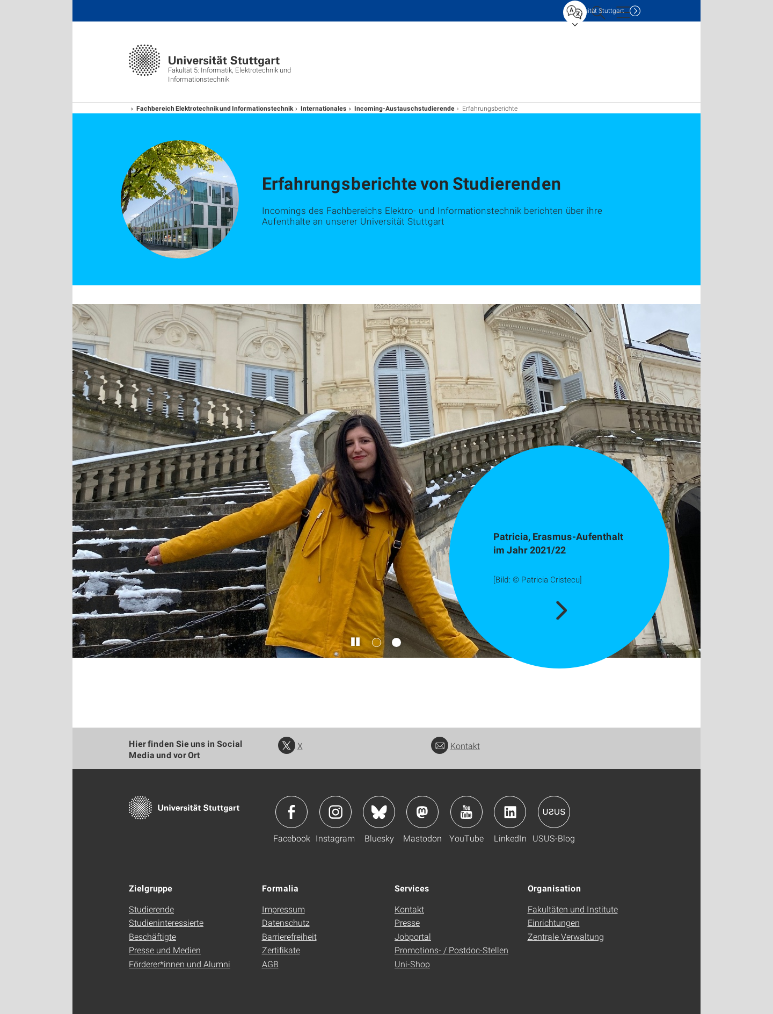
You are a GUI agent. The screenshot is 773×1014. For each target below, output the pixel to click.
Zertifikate (281, 949)
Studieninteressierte (166, 922)
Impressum (283, 909)
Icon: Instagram (335, 812)
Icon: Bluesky (379, 812)
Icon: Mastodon (422, 812)
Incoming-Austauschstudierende (404, 108)
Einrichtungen (554, 922)
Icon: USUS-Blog (554, 812)
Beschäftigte (152, 936)
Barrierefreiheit (289, 936)
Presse (407, 922)
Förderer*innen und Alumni (179, 963)
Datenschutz (286, 922)
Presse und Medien (165, 949)
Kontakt (455, 745)
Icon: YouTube (466, 812)
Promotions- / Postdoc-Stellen (451, 949)
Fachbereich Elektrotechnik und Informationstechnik (214, 108)
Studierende (151, 909)
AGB (270, 963)
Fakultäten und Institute (573, 909)
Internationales (324, 108)
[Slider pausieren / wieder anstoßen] (356, 642)
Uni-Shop (412, 963)
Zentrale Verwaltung (566, 936)
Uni (595, 10)
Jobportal (413, 936)
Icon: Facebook (291, 812)
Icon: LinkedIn (510, 812)
